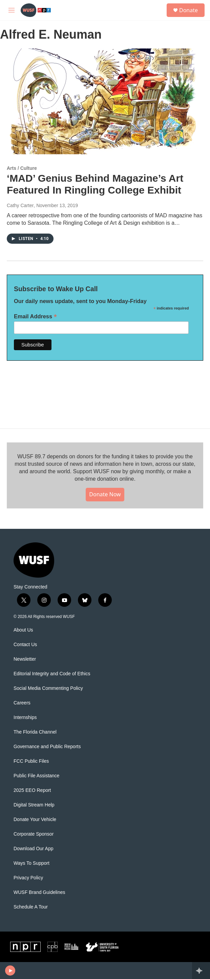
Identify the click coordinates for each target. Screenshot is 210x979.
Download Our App (34, 848)
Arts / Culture (22, 168)
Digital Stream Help (34, 804)
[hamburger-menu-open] (11, 10)
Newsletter (25, 659)
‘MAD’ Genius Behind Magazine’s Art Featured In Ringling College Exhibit (95, 184)
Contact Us (25, 644)
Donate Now (105, 494)
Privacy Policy (28, 877)
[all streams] (201, 970)
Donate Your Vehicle (35, 819)
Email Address (35, 316)
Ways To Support (31, 863)
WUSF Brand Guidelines (39, 892)
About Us (23, 630)
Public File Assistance (36, 775)
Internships (25, 717)
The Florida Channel (35, 732)
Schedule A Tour (31, 907)
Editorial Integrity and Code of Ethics (52, 673)
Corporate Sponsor (34, 834)
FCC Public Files (31, 761)
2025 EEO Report (32, 790)
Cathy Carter (20, 205)
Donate (188, 10)
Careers (22, 702)
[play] (10, 970)
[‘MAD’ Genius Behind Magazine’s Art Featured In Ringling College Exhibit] (101, 101)
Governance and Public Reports (47, 746)
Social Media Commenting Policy (48, 688)
